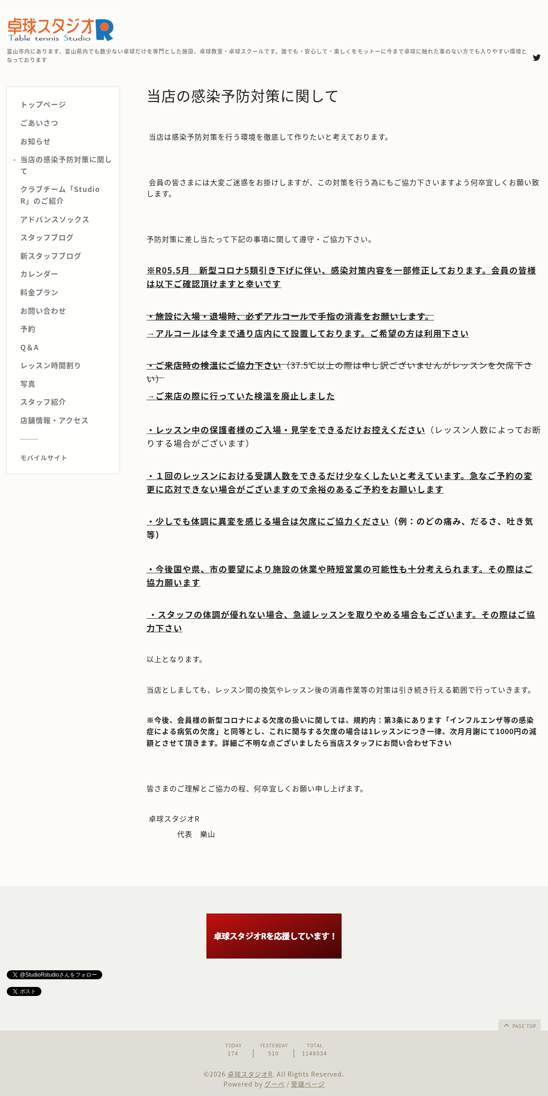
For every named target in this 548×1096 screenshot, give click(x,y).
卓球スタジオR (250, 1073)
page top (519, 1024)
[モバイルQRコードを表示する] (66, 457)
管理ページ (308, 1083)
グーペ (275, 1083)
